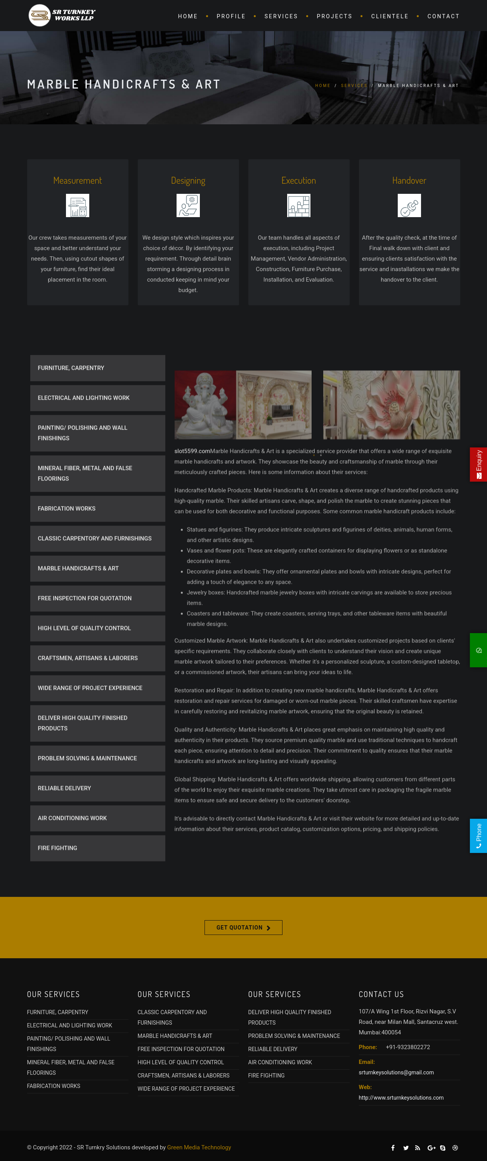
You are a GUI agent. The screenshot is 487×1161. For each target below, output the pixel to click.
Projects (335, 16)
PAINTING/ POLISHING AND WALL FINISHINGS (83, 457)
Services (281, 16)
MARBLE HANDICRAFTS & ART (78, 592)
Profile (231, 16)
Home (188, 16)
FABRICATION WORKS (67, 532)
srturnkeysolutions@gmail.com (396, 1072)
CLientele (390, 16)
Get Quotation (240, 927)
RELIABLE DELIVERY (64, 812)
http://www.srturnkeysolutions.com (401, 1098)
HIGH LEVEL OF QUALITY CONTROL (84, 652)
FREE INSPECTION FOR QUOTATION (85, 622)
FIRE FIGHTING (58, 872)
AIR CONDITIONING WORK (72, 842)
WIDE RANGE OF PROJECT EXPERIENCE (90, 712)
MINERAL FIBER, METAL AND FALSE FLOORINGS (85, 498)
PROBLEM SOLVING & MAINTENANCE (87, 782)
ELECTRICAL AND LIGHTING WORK (84, 422)
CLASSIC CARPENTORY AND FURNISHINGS (95, 562)
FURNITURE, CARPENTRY (71, 392)
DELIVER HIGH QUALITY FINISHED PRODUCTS (83, 747)
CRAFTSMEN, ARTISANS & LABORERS (88, 682)
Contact (444, 16)
